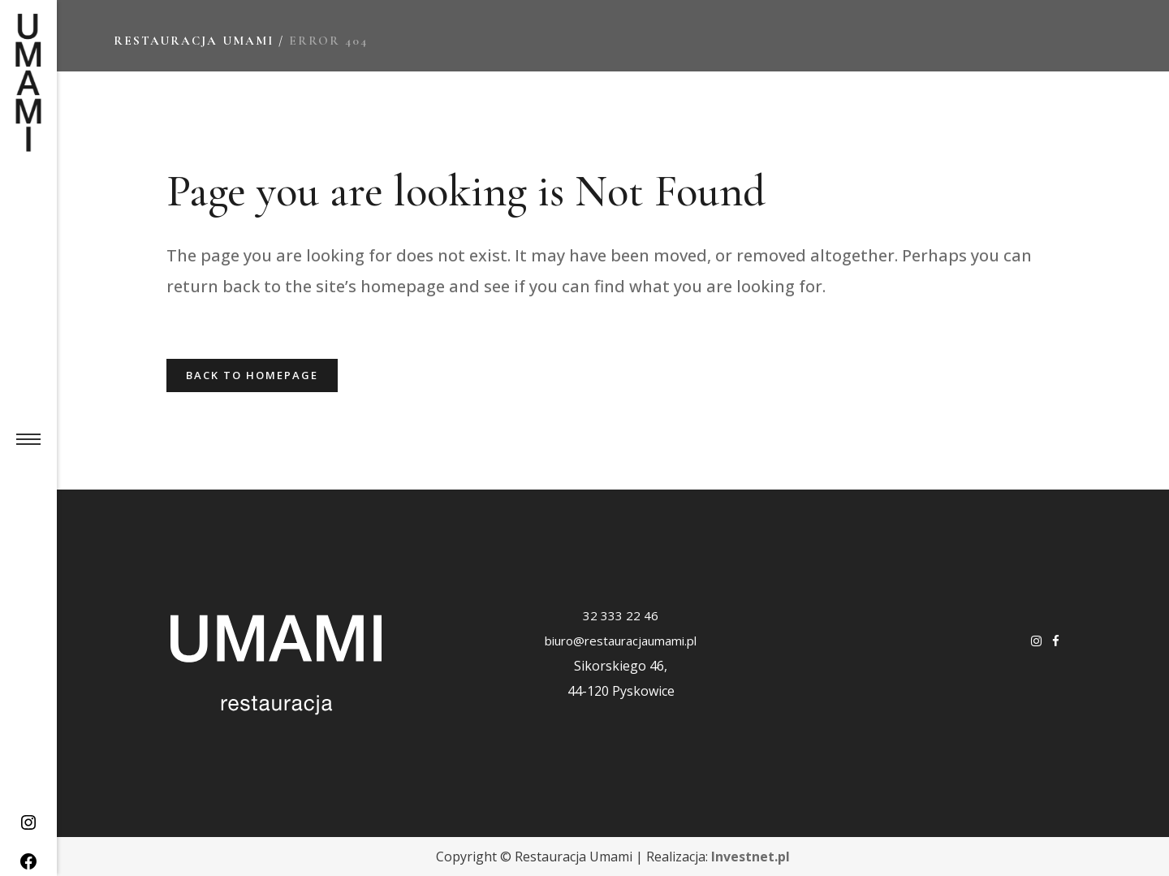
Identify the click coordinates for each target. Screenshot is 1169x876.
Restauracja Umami (194, 40)
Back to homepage (252, 375)
